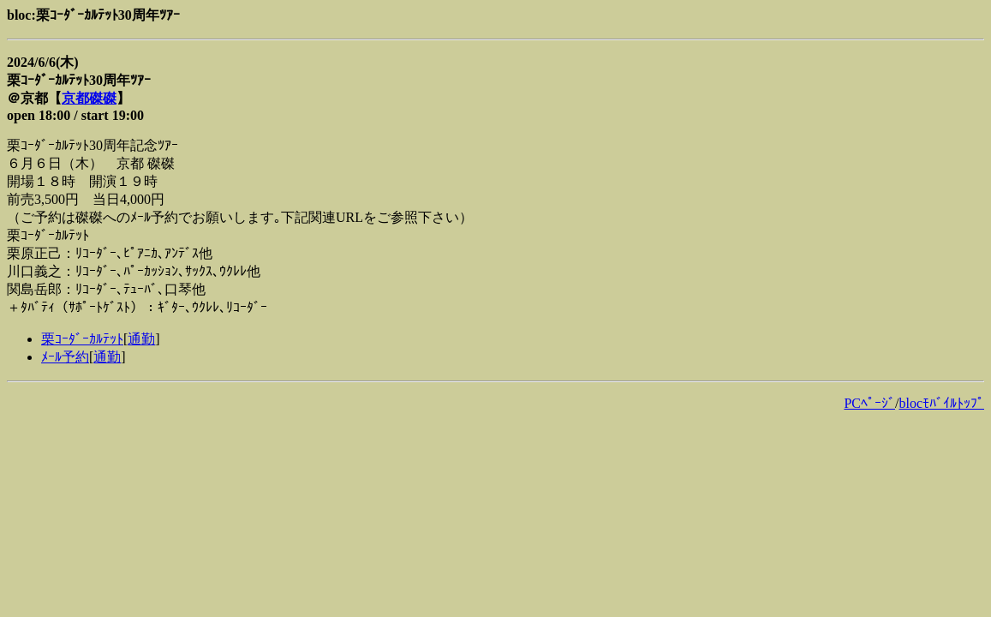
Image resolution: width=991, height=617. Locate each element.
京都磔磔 (89, 98)
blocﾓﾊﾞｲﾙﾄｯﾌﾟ (941, 403)
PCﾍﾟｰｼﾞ (869, 403)
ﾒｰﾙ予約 (65, 357)
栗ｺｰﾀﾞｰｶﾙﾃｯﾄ (82, 339)
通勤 (141, 339)
